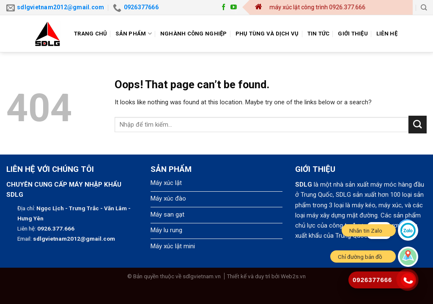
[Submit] (417, 125)
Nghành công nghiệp (193, 33)
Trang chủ (90, 33)
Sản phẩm (133, 34)
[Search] (424, 7)
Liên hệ (386, 33)
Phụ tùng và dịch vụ (267, 33)
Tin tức (318, 33)
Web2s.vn (293, 276)
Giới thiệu (353, 33)
